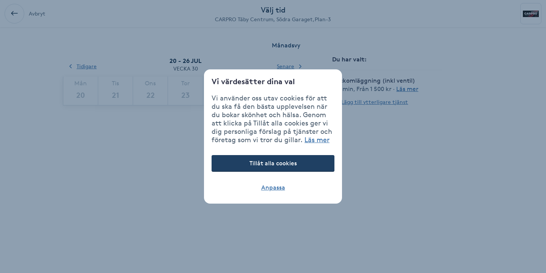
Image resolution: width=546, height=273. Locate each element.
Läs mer (316, 139)
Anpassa (273, 187)
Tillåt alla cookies (273, 163)
